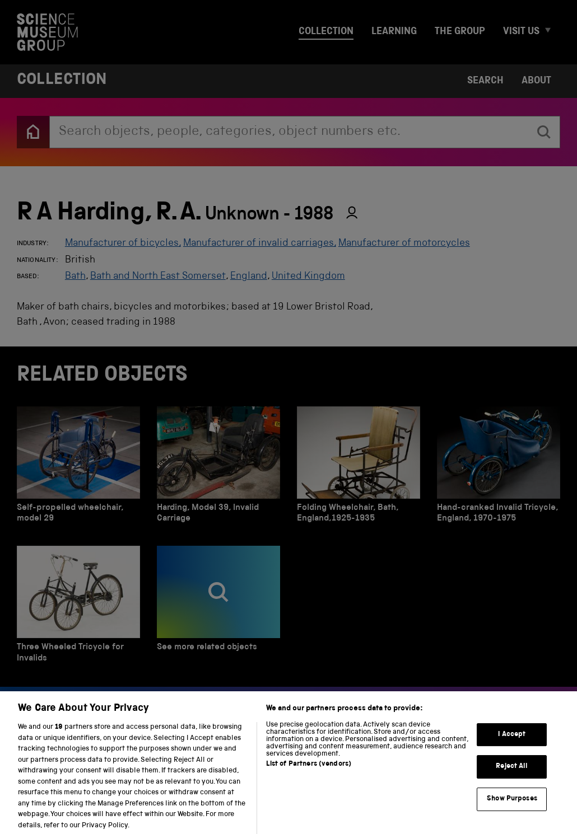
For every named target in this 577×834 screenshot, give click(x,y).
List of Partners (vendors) (308, 775)
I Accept (511, 744)
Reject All (512, 777)
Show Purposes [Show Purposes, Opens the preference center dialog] (512, 809)
